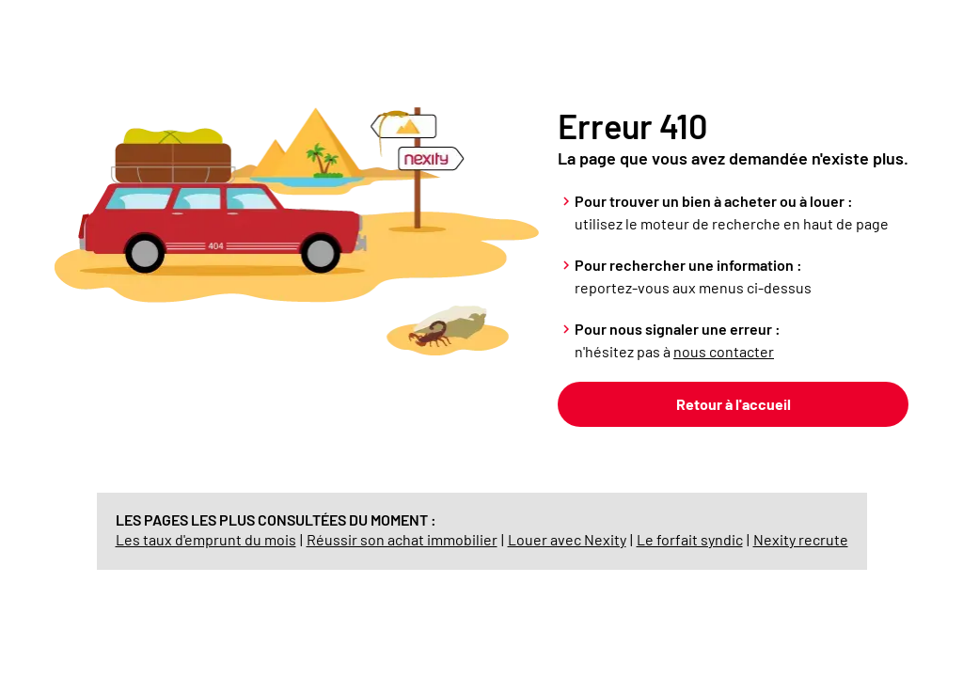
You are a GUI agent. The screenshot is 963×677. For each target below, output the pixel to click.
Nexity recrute (800, 539)
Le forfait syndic (690, 539)
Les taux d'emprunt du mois (206, 539)
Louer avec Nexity (567, 539)
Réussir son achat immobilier (402, 539)
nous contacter (723, 351)
